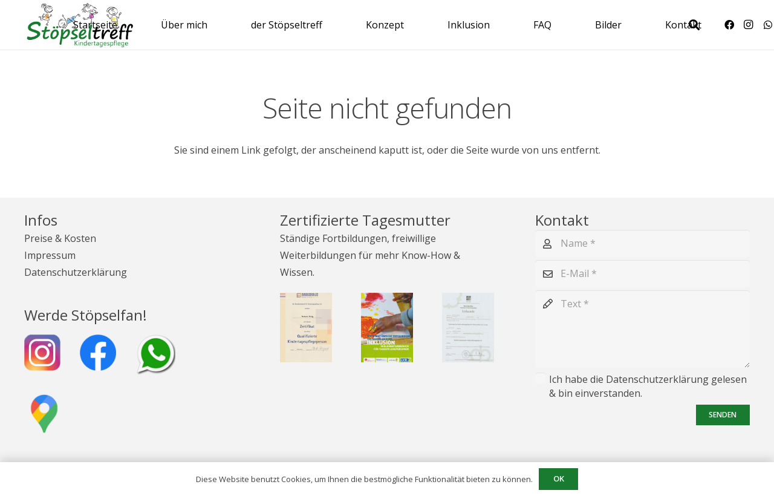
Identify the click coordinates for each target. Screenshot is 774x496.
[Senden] (723, 415)
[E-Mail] (642, 273)
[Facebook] (729, 24)
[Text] (642, 329)
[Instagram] (748, 24)
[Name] (642, 243)
